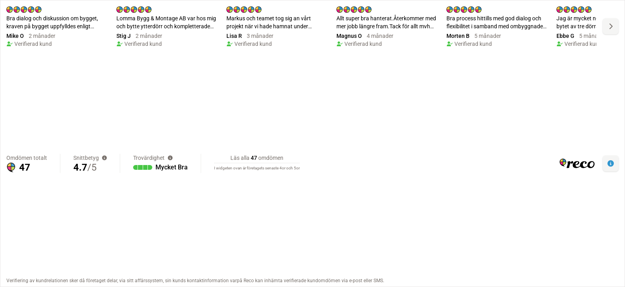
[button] (611, 163)
